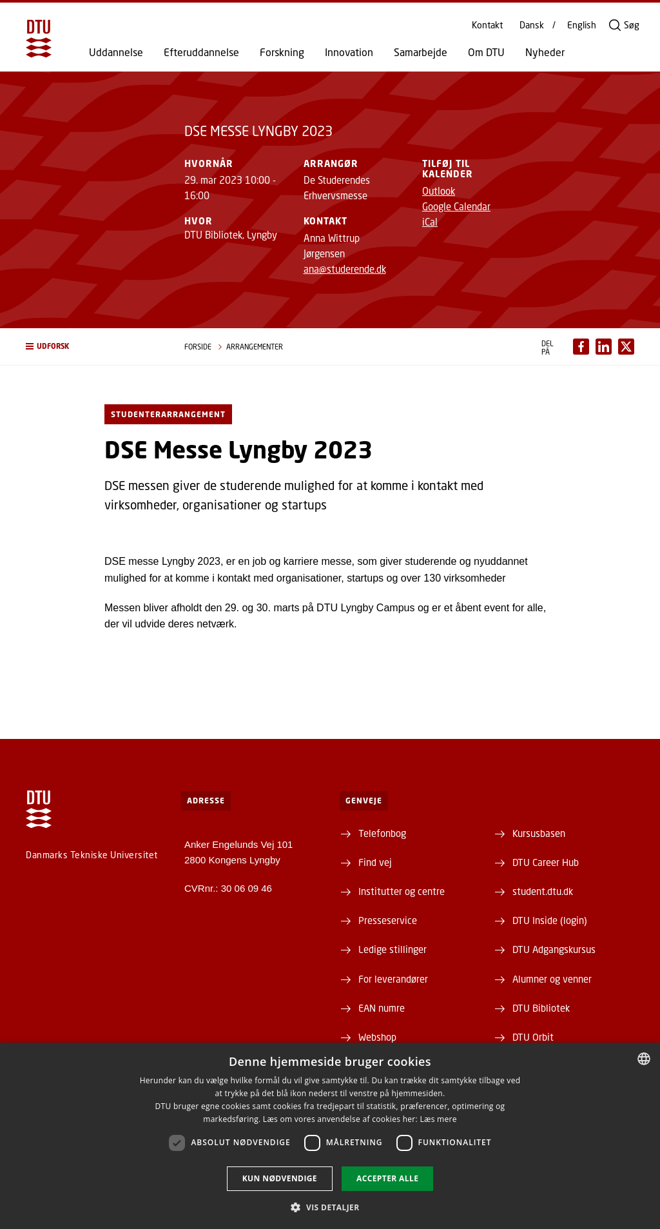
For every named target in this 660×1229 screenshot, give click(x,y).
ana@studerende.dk (345, 269)
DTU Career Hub (545, 862)
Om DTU (486, 52)
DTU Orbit (533, 1037)
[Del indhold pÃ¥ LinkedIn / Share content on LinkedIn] (604, 347)
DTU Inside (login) (549, 920)
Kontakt (487, 25)
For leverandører (393, 979)
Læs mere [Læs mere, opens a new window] (438, 1119)
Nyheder (545, 52)
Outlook (438, 191)
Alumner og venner (552, 979)
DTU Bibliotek (541, 1008)
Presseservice (387, 920)
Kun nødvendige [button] (279, 1178)
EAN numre (381, 1008)
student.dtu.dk (542, 891)
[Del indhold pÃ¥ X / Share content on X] (626, 347)
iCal (430, 222)
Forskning (282, 52)
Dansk (531, 25)
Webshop (377, 1037)
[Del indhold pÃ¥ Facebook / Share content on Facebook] (581, 347)
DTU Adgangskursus (554, 949)
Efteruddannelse (201, 52)
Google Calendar (456, 206)
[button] (92, 346)
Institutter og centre (401, 891)
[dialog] (330, 1136)
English (581, 25)
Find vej (375, 862)
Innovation (349, 52)
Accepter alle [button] (387, 1178)
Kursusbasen (538, 833)
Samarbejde (420, 52)
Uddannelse (116, 52)
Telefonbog (382, 833)
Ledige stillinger (392, 949)
